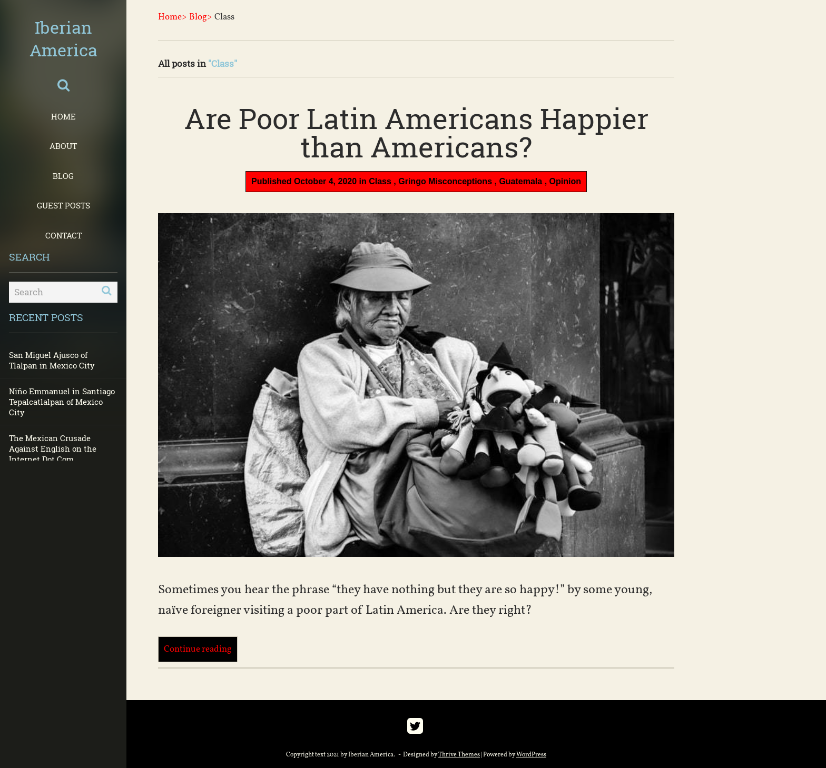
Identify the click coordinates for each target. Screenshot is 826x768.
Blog (63, 176)
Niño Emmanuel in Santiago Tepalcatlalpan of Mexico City (62, 401)
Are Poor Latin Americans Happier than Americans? (416, 132)
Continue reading (198, 649)
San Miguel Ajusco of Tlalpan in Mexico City (52, 360)
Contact (63, 235)
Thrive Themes (459, 755)
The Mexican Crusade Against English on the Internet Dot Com (52, 448)
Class (380, 181)
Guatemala (520, 181)
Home (63, 116)
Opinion (565, 181)
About (63, 146)
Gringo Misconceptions (445, 181)
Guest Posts (63, 205)
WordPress (531, 755)
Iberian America (63, 38)
